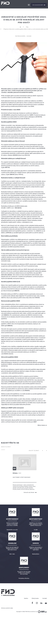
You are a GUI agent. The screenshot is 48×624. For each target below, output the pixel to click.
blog (27, 23)
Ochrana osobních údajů (7, 605)
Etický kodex (35, 595)
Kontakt (45, 595)
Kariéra (26, 595)
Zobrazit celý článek (30, 489)
